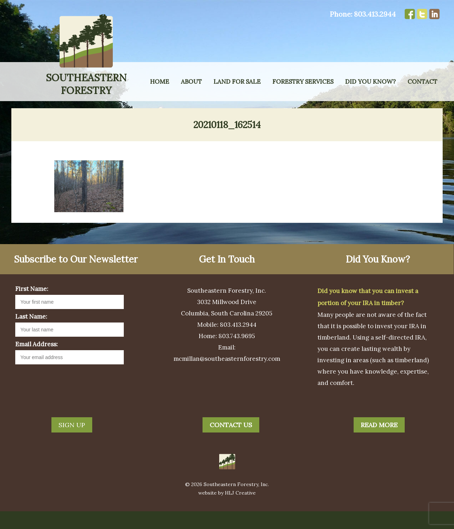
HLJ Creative (240, 510)
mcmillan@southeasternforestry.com (226, 376)
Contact (422, 82)
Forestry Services (302, 82)
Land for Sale (237, 82)
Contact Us (231, 443)
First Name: (31, 306)
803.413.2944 (375, 14)
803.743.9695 (236, 354)
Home (159, 82)
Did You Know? (370, 82)
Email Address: (36, 362)
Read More (379, 443)
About (191, 82)
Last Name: (31, 334)
